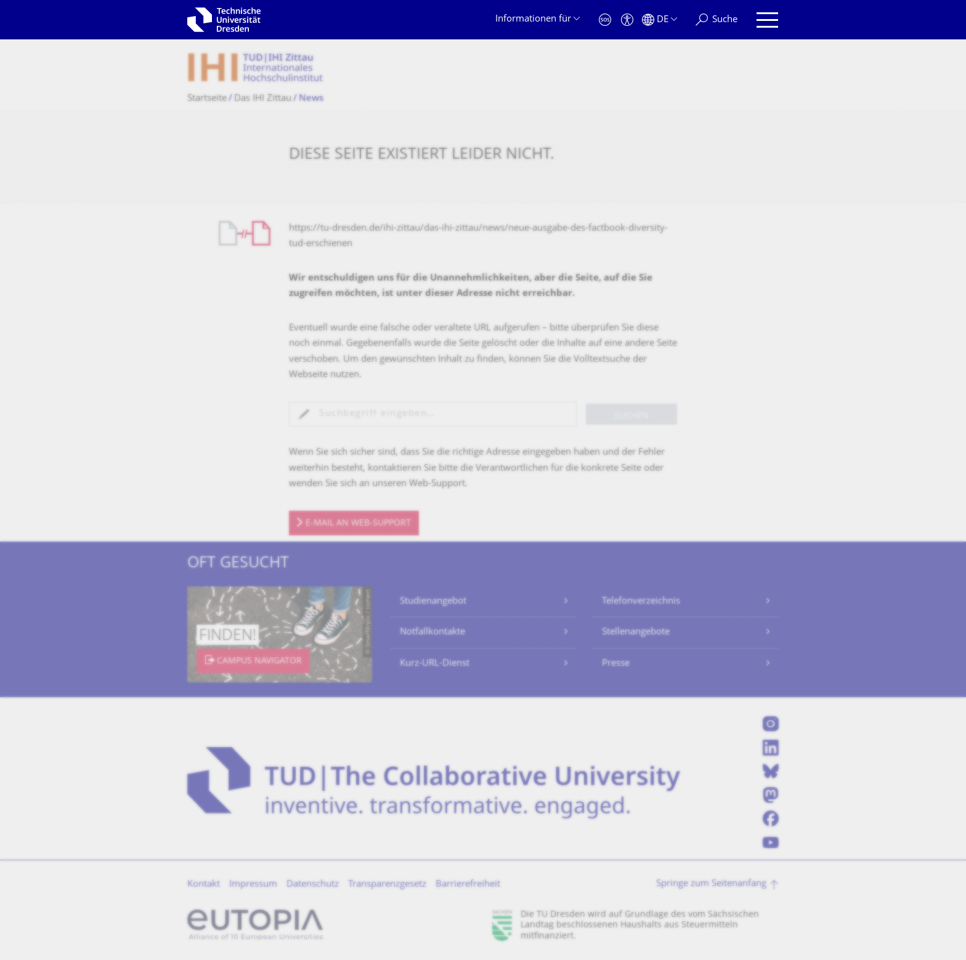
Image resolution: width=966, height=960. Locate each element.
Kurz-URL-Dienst (434, 663)
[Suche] (716, 20)
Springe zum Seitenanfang (711, 884)
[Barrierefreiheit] (627, 20)
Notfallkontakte (432, 632)
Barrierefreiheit (468, 884)
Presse (616, 663)
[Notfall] (605, 20)
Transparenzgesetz (387, 884)
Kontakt (203, 884)
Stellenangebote (636, 632)
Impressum (253, 884)
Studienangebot (433, 601)
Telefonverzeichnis (641, 601)
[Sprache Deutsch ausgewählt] (659, 20)
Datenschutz (312, 884)
